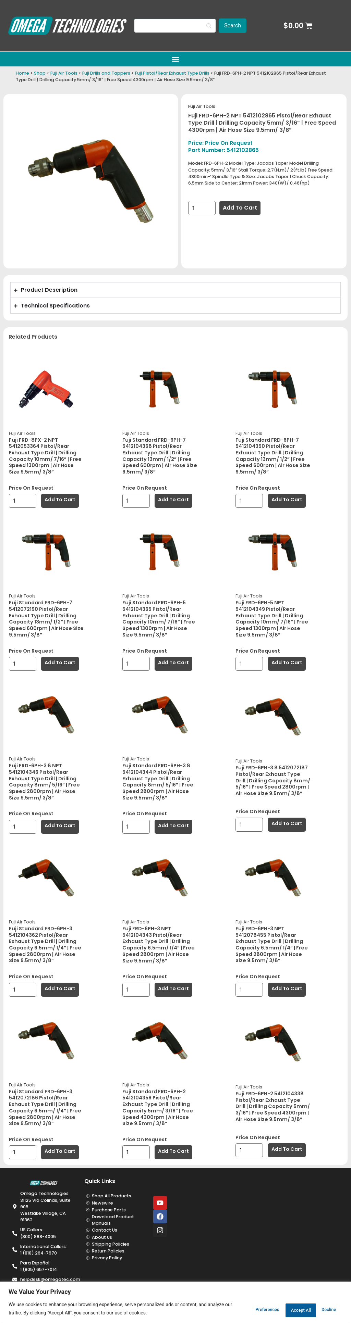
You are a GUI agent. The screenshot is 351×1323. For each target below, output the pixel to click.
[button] (175, 59)
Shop (40, 73)
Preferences (240, 1309)
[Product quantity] (202, 208)
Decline (282, 1309)
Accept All (322, 1309)
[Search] (175, 25)
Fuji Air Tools (63, 73)
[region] (175, 1302)
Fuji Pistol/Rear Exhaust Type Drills (172, 73)
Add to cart (240, 208)
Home (22, 73)
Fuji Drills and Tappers (106, 73)
